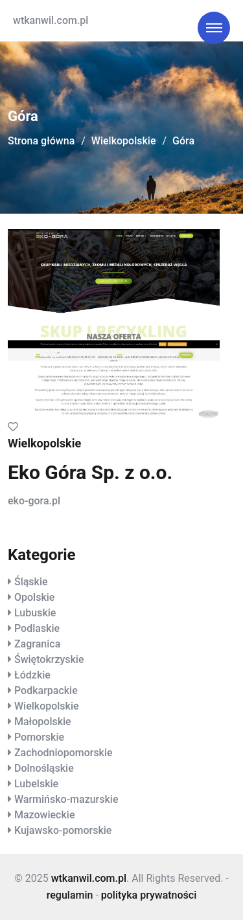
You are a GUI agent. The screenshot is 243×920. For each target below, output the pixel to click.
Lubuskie (35, 613)
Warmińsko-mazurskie (66, 799)
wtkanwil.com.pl (50, 20)
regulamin (70, 895)
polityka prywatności (148, 895)
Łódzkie (32, 675)
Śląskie (31, 582)
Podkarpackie (46, 690)
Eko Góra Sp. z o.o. (90, 472)
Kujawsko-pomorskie (62, 830)
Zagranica (37, 644)
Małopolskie (42, 721)
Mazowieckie (44, 815)
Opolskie (34, 597)
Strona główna (41, 141)
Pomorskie (39, 737)
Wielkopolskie (123, 141)
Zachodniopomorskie (63, 752)
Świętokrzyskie (49, 659)
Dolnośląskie (44, 768)
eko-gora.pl (34, 501)
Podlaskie (37, 628)
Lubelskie (36, 784)
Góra (183, 141)
